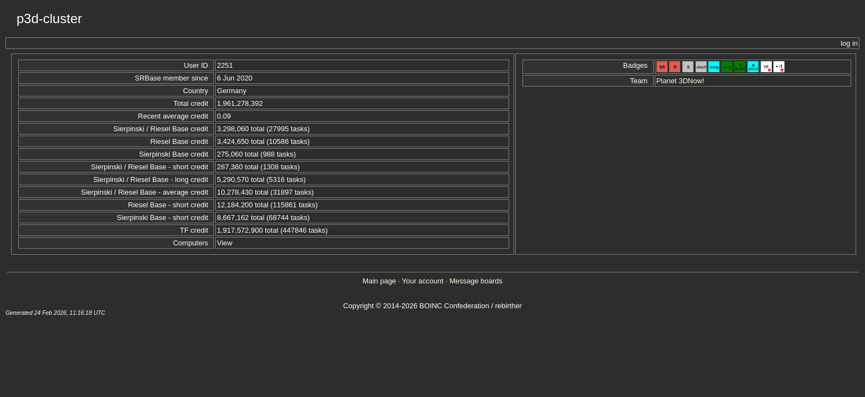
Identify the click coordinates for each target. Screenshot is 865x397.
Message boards (476, 281)
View (224, 243)
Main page (379, 281)
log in (849, 43)
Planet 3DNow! (680, 81)
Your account (422, 281)
